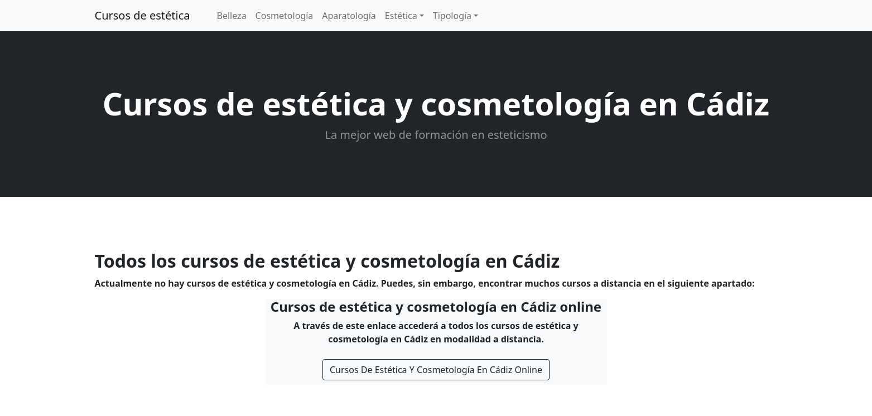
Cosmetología (285, 15)
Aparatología (349, 15)
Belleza (232, 15)
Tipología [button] (452, 15)
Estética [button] (401, 15)
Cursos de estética (142, 15)
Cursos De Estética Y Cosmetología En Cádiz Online (436, 370)
